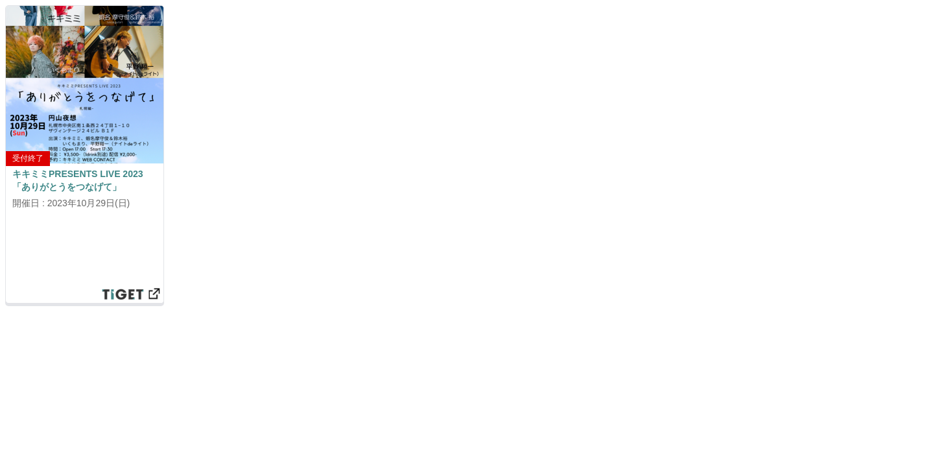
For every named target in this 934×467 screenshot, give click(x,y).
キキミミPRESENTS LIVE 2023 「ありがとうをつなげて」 (77, 180)
